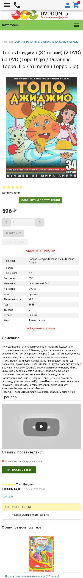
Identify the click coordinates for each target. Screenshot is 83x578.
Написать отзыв (19, 469)
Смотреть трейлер (40, 250)
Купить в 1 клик (15, 242)
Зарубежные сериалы (66, 41)
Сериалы (46, 41)
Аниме (25, 41)
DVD (17, 41)
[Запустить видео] (41, 426)
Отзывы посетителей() (23, 452)
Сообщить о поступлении (40, 200)
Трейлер (9, 397)
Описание (10, 338)
